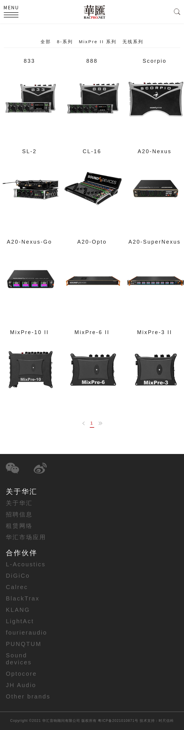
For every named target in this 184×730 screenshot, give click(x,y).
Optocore (21, 673)
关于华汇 (19, 503)
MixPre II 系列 (98, 41)
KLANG (18, 610)
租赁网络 (19, 526)
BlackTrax (22, 598)
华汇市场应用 (26, 537)
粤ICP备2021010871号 (118, 721)
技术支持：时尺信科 (157, 721)
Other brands (28, 696)
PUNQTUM (23, 644)
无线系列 (132, 41)
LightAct (20, 621)
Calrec (17, 587)
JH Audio (21, 685)
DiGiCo (18, 575)
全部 (46, 41)
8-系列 (65, 41)
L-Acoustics (26, 564)
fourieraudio (26, 632)
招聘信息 (19, 514)
